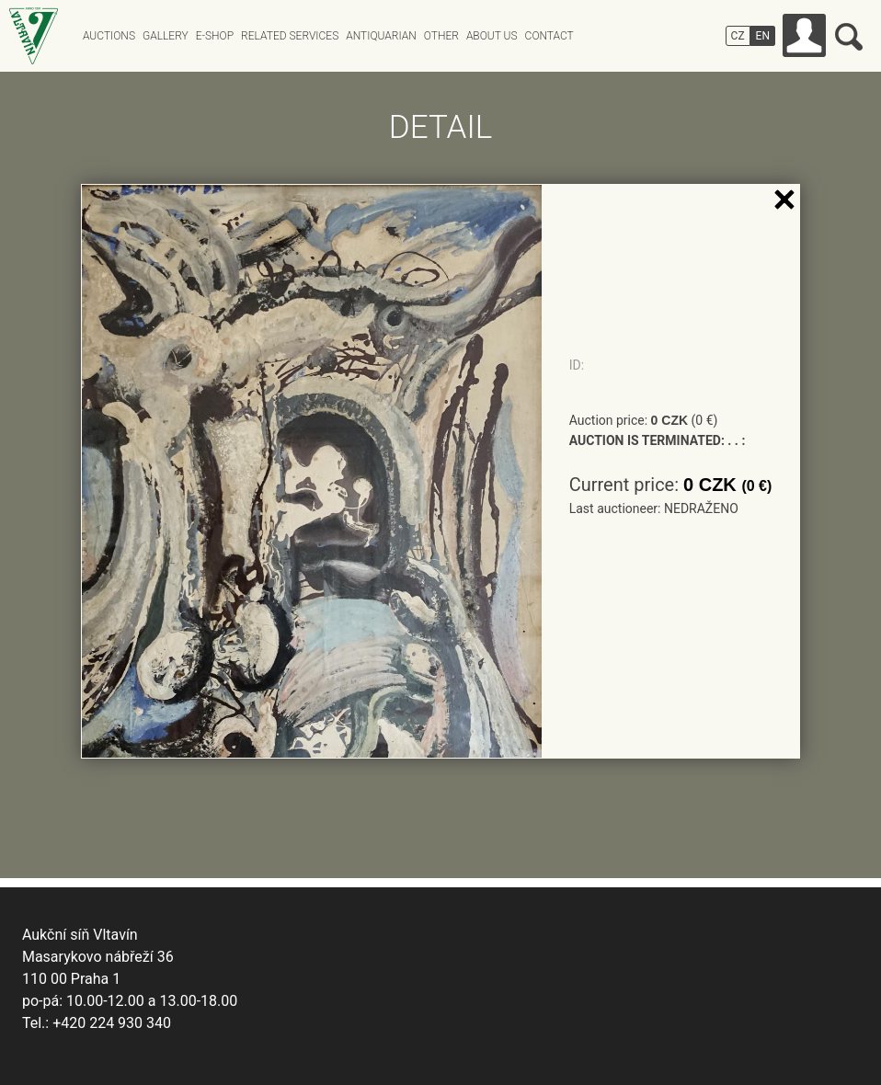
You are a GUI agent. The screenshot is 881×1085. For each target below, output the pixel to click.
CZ (738, 35)
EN (763, 35)
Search (849, 37)
